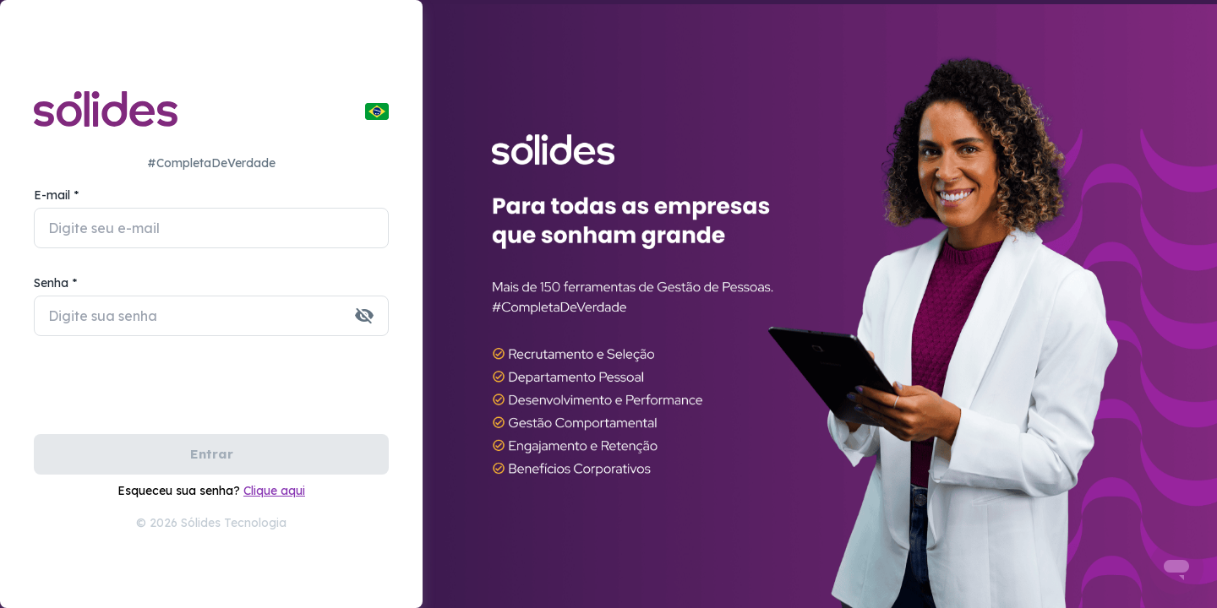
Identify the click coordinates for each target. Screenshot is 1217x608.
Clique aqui (274, 490)
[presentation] (162, 394)
